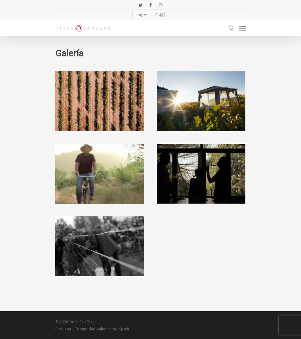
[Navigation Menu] (242, 28)
